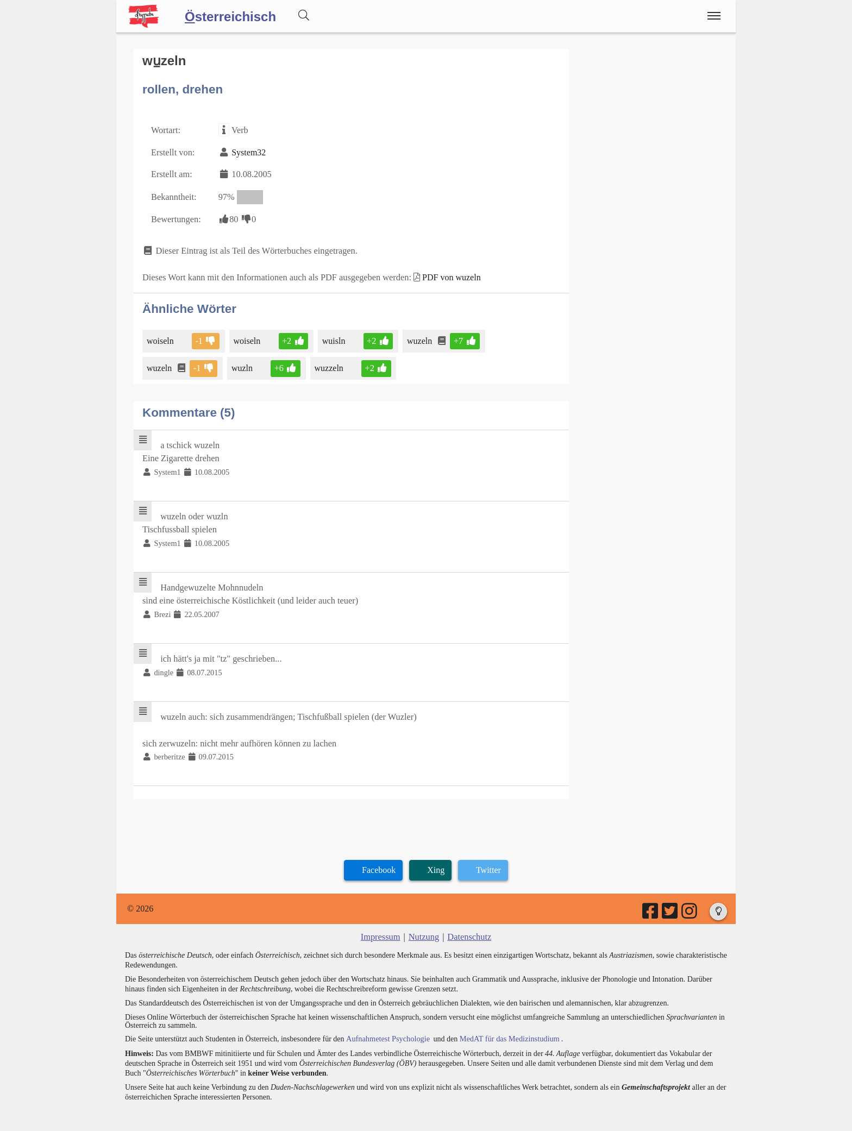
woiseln (161, 337)
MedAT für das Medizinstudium (506, 1028)
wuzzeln (328, 364)
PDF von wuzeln (446, 274)
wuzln (242, 364)
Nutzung (423, 927)
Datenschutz (468, 927)
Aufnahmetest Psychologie (386, 1028)
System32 (247, 151)
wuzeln (418, 337)
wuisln (333, 337)
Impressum (381, 927)
